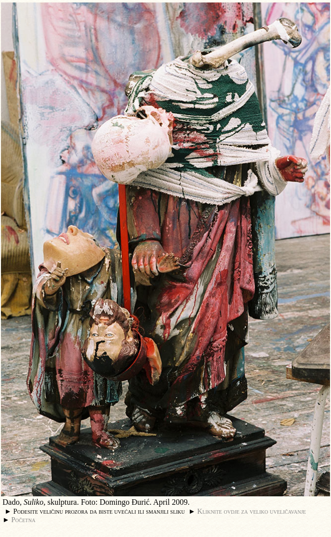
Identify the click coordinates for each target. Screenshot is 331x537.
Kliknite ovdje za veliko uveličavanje (251, 511)
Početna (23, 520)
